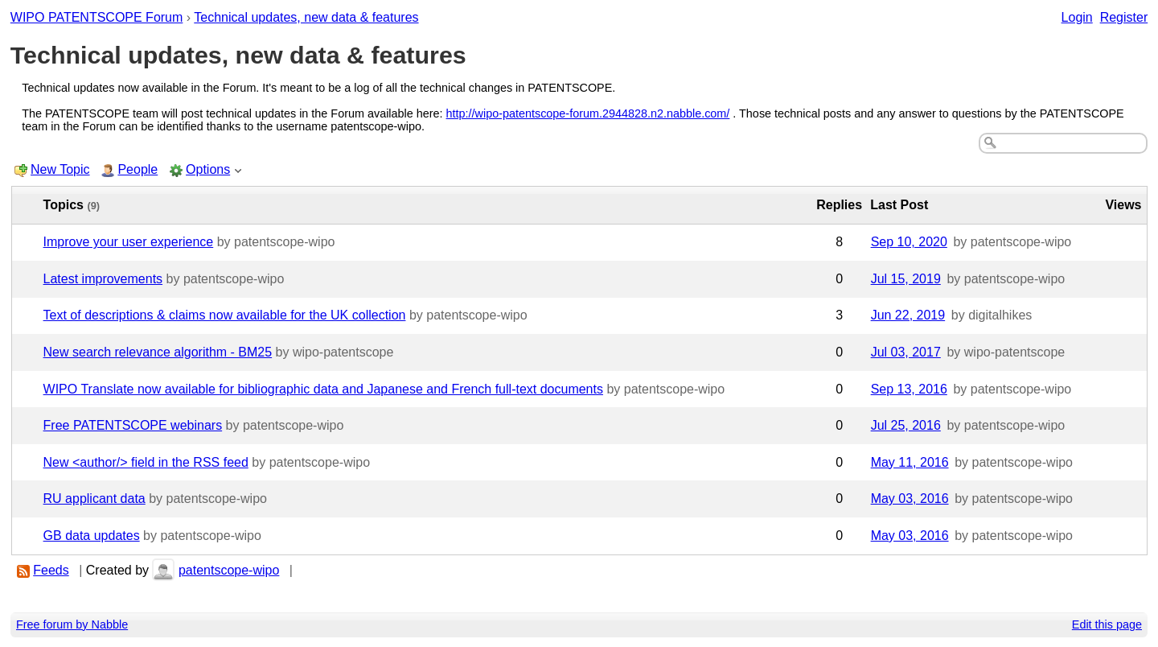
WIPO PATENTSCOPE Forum (96, 17)
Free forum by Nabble (72, 624)
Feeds (50, 570)
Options (208, 169)
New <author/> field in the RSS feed (145, 462)
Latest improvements (103, 279)
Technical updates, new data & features (306, 17)
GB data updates (91, 535)
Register (1124, 17)
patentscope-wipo (229, 570)
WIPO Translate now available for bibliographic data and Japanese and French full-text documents (323, 389)
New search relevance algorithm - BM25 (158, 352)
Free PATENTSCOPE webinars (133, 425)
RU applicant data (94, 498)
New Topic (60, 169)
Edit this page (1107, 624)
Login (1077, 17)
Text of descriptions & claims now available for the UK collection (224, 315)
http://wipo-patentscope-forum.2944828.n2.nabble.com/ (588, 113)
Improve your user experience (128, 242)
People (137, 169)
